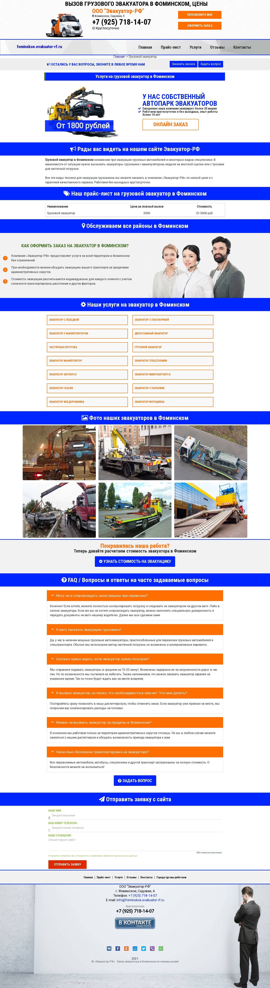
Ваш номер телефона (62, 821)
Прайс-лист (171, 47)
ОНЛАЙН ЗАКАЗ (170, 124)
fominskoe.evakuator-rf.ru (39, 46)
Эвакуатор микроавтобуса (153, 374)
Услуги (195, 47)
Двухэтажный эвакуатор (151, 333)
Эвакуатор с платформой (152, 319)
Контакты (242, 47)
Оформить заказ (199, 25)
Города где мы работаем (171, 875)
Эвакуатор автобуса (62, 374)
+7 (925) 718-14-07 (121, 22)
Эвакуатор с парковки (149, 388)
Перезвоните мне (199, 15)
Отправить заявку (67, 863)
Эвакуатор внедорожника (66, 401)
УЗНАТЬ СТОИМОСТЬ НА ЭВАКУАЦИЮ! (135, 561)
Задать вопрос (210, 64)
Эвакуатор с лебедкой (64, 319)
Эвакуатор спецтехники (151, 360)
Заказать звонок (183, 64)
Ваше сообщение (59, 834)
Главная (145, 47)
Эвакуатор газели (61, 388)
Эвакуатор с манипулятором (68, 333)
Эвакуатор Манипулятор (65, 360)
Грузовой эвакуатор (148, 347)
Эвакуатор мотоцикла (149, 401)
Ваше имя (54, 809)
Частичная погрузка (63, 347)
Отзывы (217, 47)
